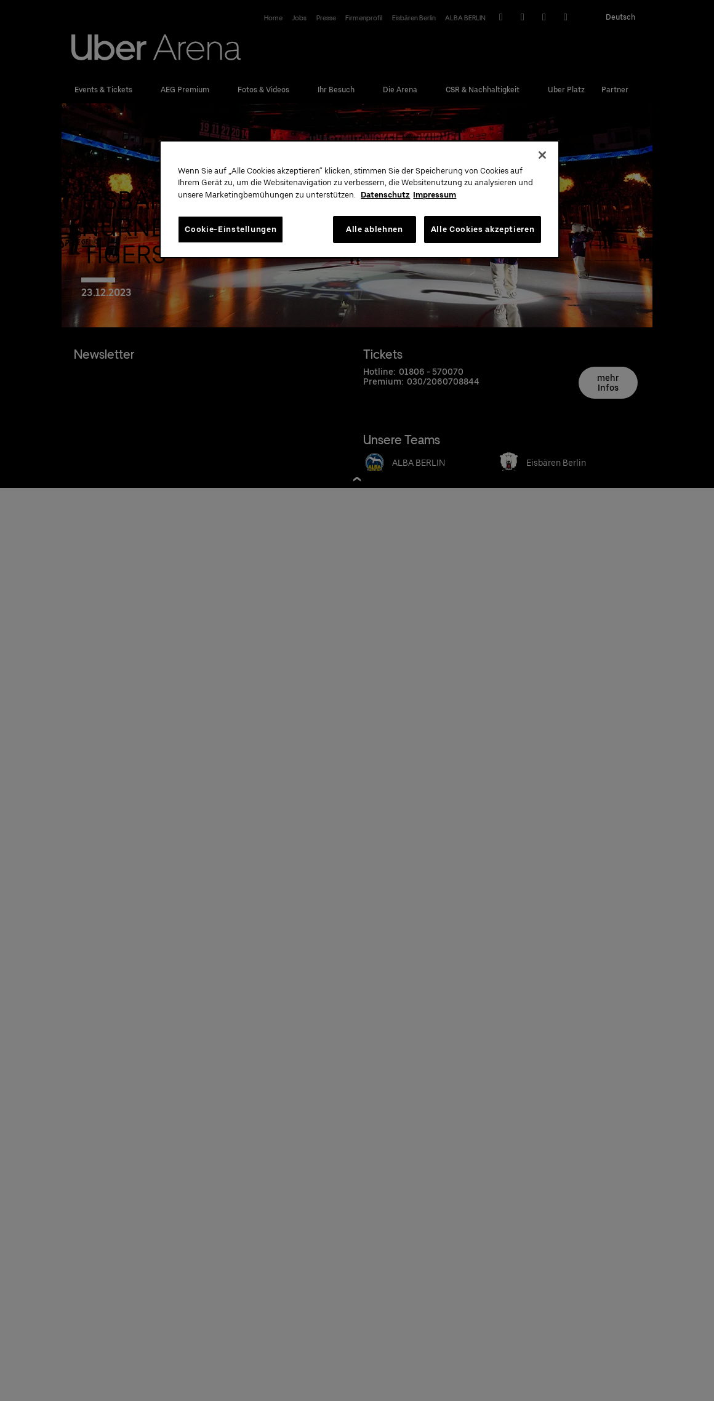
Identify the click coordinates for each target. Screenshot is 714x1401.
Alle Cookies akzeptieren (483, 229)
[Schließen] (542, 155)
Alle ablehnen (374, 229)
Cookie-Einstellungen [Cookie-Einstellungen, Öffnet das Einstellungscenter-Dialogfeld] (230, 229)
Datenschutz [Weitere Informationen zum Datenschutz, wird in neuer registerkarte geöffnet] (385, 194)
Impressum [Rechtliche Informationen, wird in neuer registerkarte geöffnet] (434, 194)
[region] (359, 199)
